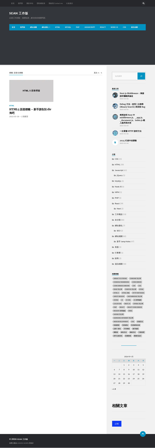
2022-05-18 (14, 118)
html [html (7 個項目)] (141, 289)
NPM (117, 192)
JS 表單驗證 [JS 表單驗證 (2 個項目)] (137, 300)
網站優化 (45, 27)
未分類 (118, 220)
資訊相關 (134, 27)
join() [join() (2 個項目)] (116, 300)
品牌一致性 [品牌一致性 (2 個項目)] (117, 329)
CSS (124, 27)
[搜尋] (141, 76)
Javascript (119, 170)
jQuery (119, 175)
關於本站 (30, 3)
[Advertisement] (77, 48)
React (103, 27)
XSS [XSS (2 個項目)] (132, 322)
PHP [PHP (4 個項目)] (115, 307)
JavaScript (89, 27)
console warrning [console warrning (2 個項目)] (121, 282)
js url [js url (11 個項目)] (128, 300)
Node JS (114, 27)
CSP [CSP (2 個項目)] (134, 286)
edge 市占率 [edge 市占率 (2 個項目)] (118, 289)
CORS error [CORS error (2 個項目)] (136, 282)
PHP (77, 27)
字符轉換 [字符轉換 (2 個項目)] (127, 329)
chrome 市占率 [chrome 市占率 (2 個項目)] (135, 278)
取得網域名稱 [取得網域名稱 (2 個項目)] (135, 325)
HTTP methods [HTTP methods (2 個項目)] (138, 293)
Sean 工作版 (19, 13)
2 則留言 (24, 118)
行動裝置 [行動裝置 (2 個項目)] (141, 332)
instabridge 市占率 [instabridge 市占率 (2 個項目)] (134, 296)
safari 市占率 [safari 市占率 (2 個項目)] (119, 314)
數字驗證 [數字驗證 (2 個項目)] (135, 329)
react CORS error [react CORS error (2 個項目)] (135, 307)
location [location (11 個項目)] (117, 304)
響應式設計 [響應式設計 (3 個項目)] (137, 336)
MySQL (68, 27)
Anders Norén (23, 443)
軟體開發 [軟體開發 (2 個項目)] (128, 336)
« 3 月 (114, 389)
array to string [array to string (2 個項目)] (120, 278)
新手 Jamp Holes (123, 242)
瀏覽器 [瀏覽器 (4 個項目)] (116, 332)
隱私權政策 (41, 3)
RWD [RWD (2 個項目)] (130, 311)
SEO (118, 231)
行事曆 (118, 253)
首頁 (12, 3)
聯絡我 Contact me (56, 3)
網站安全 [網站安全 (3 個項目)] (124, 332)
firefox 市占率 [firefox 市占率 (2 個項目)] (130, 289)
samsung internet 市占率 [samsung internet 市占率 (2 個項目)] (123, 318)
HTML (57, 27)
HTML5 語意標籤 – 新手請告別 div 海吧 (31, 112)
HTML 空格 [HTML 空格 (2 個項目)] (126, 293)
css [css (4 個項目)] (139, 286)
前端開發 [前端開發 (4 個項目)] (116, 325)
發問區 (20, 3)
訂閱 (117, 424)
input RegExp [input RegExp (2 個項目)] (119, 296)
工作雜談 (118, 214)
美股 (117, 247)
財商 (117, 258)
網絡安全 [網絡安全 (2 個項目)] (133, 332)
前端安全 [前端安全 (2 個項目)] (140, 322)
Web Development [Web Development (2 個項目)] (121, 322)
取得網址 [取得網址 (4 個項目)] (125, 325)
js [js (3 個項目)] (122, 300)
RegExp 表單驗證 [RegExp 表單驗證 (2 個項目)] (119, 311)
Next (119, 209)
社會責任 (69, 3)
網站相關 (33, 27)
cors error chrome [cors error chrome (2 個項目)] (122, 286)
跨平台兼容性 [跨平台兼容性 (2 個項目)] (118, 336)
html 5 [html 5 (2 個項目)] (116, 293)
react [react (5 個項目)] (122, 307)
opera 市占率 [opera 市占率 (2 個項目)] (138, 304)
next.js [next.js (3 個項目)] (127, 304)
